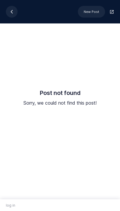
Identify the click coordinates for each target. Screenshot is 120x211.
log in (10, 205)
